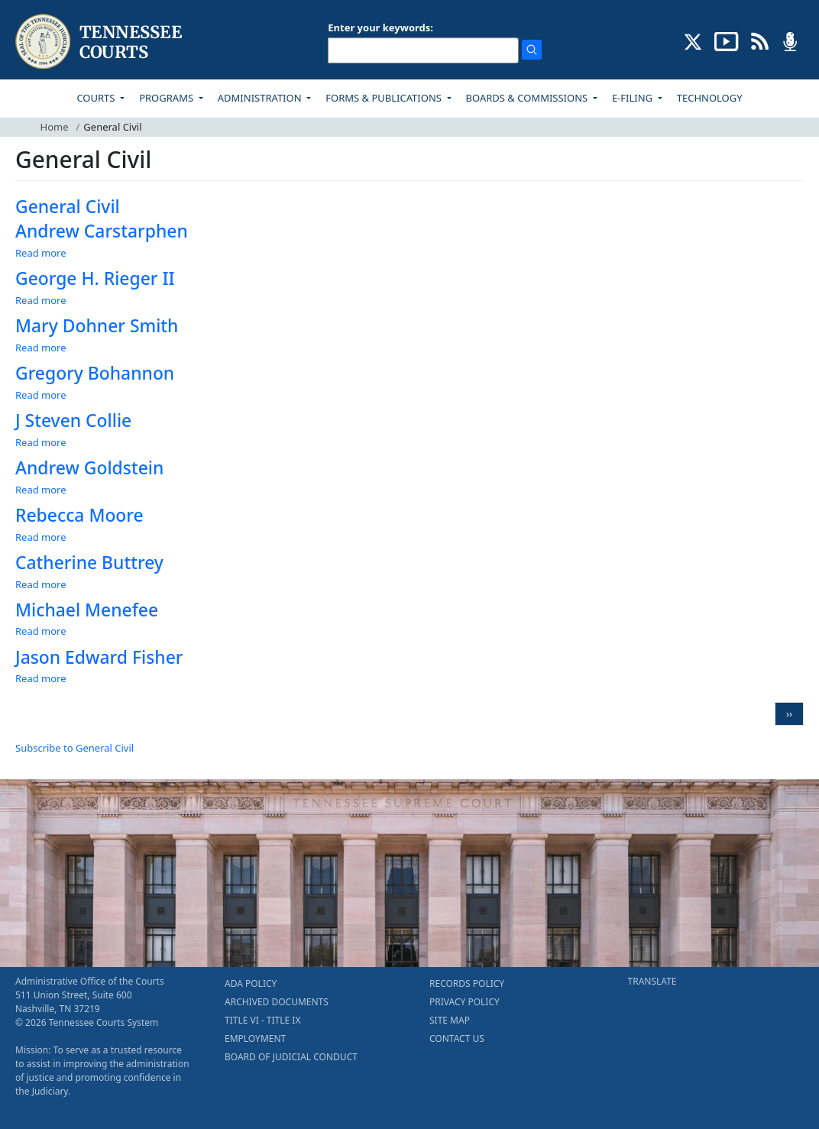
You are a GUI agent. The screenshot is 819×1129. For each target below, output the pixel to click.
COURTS (96, 98)
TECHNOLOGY (710, 98)
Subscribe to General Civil (74, 748)
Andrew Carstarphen (101, 231)
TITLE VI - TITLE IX (262, 1020)
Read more (40, 253)
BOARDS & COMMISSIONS (528, 98)
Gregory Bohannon (94, 373)
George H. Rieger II (95, 278)
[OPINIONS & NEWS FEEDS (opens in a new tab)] (759, 40)
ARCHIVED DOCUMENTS (277, 1001)
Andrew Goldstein (89, 468)
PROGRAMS (167, 98)
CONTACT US (456, 1038)
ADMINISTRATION (261, 98)
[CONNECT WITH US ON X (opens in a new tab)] (693, 40)
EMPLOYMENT (255, 1038)
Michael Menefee (86, 610)
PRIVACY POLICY (464, 1001)
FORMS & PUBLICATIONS (384, 98)
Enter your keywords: (380, 27)
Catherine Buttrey (89, 562)
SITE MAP (449, 1020)
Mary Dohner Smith (96, 326)
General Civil (67, 206)
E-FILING (634, 98)
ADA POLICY (251, 983)
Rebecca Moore (79, 515)
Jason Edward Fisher (99, 657)
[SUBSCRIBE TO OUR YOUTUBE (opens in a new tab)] (726, 40)
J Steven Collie (73, 420)
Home (54, 127)
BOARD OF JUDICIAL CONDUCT (291, 1056)
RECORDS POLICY (466, 983)
